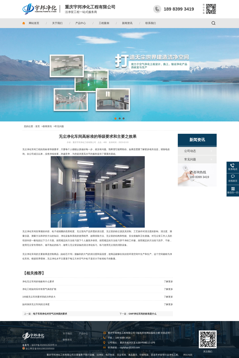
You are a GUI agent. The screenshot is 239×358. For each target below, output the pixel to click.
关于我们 (67, 333)
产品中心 (83, 333)
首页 (39, 126)
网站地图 (187, 354)
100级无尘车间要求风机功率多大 (39, 296)
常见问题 (59, 126)
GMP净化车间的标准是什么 (142, 313)
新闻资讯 (47, 126)
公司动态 (190, 151)
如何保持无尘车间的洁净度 (36, 304)
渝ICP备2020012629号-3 (44, 345)
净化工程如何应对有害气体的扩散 (39, 289)
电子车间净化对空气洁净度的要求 (50, 313)
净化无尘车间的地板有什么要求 (38, 281)
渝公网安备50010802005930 (39, 348)
